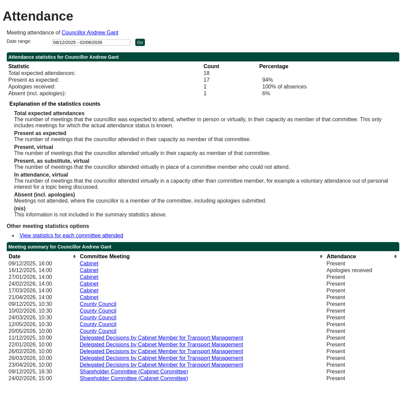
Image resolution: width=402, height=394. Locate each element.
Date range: (19, 41)
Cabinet (89, 263)
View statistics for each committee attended (71, 235)
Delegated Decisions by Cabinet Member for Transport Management (161, 338)
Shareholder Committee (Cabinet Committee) (134, 371)
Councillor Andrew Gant (90, 32)
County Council (98, 304)
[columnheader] (42, 256)
